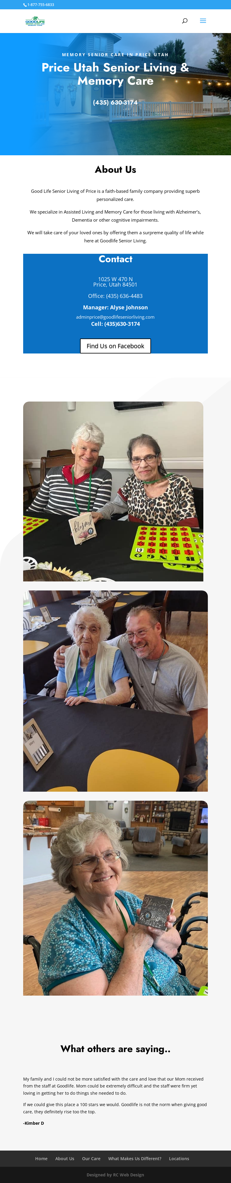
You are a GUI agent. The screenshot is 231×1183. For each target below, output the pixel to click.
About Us (64, 1158)
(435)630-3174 (122, 323)
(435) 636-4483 (124, 295)
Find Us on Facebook (115, 346)
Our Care (91, 1158)
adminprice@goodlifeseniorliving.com (115, 317)
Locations (179, 1158)
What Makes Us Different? (134, 1158)
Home (41, 1158)
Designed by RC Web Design (115, 1175)
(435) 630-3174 (115, 102)
